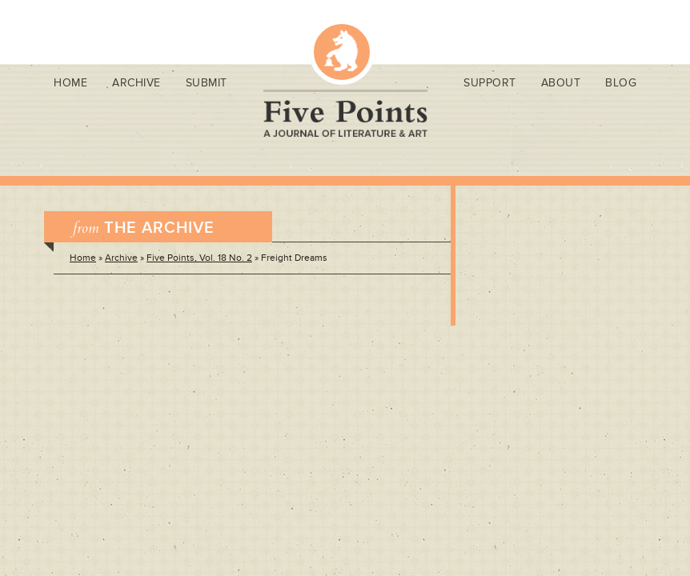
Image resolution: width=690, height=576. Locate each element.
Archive (136, 83)
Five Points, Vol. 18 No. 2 (199, 258)
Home (70, 83)
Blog (620, 83)
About (561, 83)
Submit (206, 83)
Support (489, 83)
